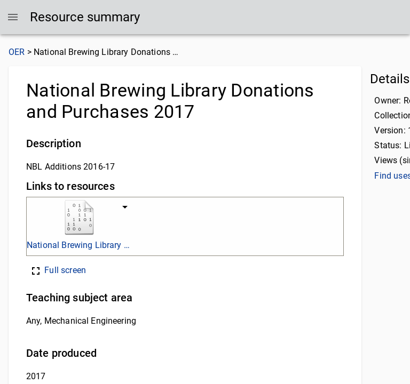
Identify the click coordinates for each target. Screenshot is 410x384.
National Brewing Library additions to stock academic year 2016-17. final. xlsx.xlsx (79, 245)
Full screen (57, 270)
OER (17, 52)
